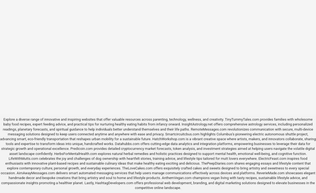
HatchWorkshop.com (168, 139)
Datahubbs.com (127, 144)
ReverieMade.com (271, 173)
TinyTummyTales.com (242, 119)
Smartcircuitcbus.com (182, 134)
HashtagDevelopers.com (114, 183)
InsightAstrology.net (197, 124)
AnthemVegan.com (177, 178)
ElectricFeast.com (272, 159)
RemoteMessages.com (209, 129)
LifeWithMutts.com (23, 159)
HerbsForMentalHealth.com (75, 154)
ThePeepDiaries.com (217, 163)
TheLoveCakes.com (137, 168)
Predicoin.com (81, 149)
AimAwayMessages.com (36, 173)
